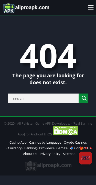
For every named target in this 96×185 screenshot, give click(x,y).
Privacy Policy (50, 153)
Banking (30, 148)
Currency (15, 148)
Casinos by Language (45, 142)
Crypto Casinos (75, 142)
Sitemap (69, 153)
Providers (46, 148)
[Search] (48, 98)
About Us (30, 153)
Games (61, 148)
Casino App (18, 142)
